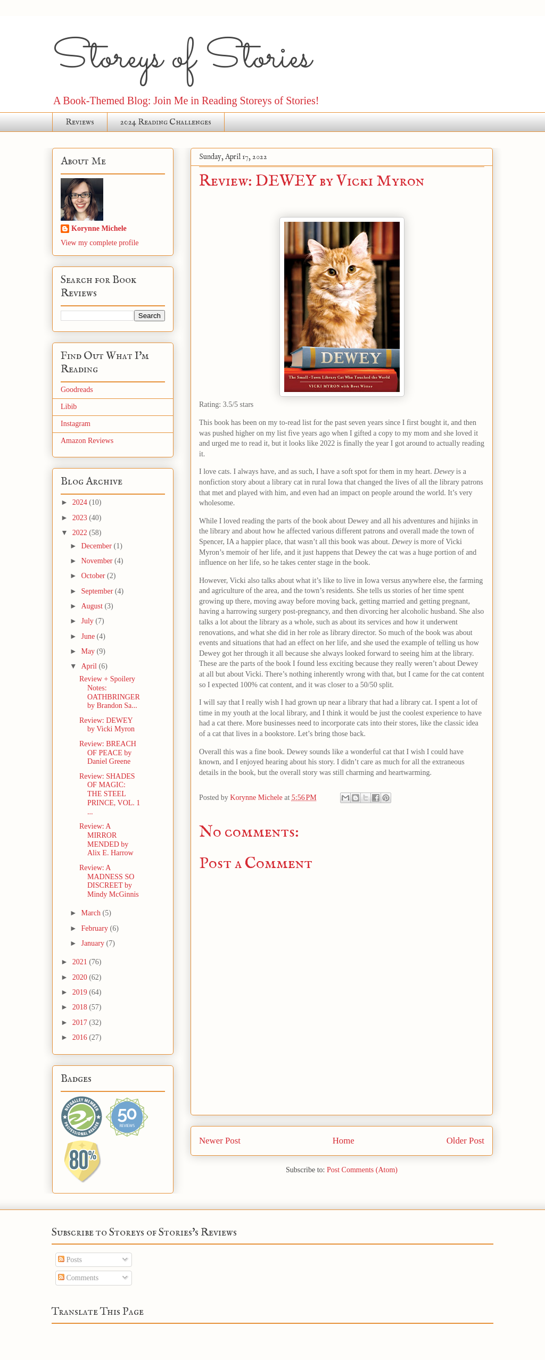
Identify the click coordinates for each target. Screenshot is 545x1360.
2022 (80, 533)
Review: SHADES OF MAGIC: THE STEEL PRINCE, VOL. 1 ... (109, 794)
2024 (80, 502)
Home (343, 1141)
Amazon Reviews (87, 441)
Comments (78, 1278)
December (97, 546)
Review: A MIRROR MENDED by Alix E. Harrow (106, 839)
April (89, 666)
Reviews (79, 122)
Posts (70, 1260)
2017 (80, 1023)
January (93, 943)
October (94, 576)
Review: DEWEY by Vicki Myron (107, 724)
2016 (80, 1037)
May (88, 651)
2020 (80, 977)
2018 (80, 1007)
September (97, 591)
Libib (69, 407)
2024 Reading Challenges (165, 122)
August (92, 606)
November (97, 561)
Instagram (75, 424)
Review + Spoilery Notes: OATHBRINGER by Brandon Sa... (109, 692)
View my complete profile (100, 243)
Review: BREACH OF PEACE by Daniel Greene (107, 753)
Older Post (465, 1141)
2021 (80, 962)
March (91, 913)
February (95, 928)
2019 (80, 992)
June (88, 636)
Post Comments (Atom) (362, 1170)
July (88, 621)
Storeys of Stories (181, 58)
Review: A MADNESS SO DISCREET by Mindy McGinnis (109, 881)
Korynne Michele (99, 228)
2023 (80, 518)
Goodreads (77, 390)
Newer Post (220, 1141)
